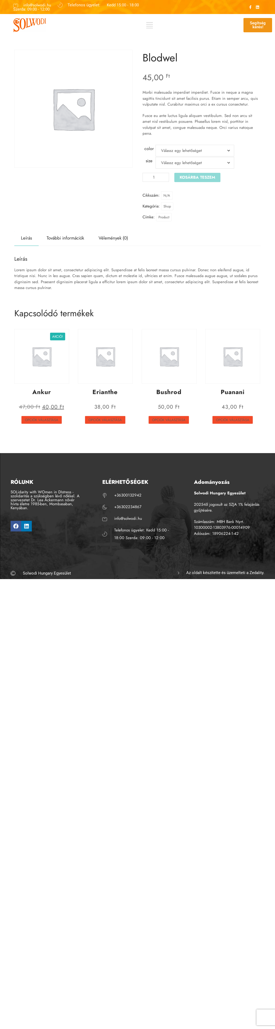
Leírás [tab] (26, 238)
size (149, 161)
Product (163, 217)
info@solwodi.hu (37, 5)
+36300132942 (127, 495)
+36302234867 (127, 507)
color (149, 149)
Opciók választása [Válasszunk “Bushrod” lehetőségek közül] (168, 419)
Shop (167, 206)
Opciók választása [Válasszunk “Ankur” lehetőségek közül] (41, 419)
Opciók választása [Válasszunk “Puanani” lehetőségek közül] (232, 419)
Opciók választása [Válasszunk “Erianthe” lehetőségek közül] (105, 419)
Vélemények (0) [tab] (113, 238)
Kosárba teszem (197, 177)
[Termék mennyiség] (156, 177)
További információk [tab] (65, 238)
